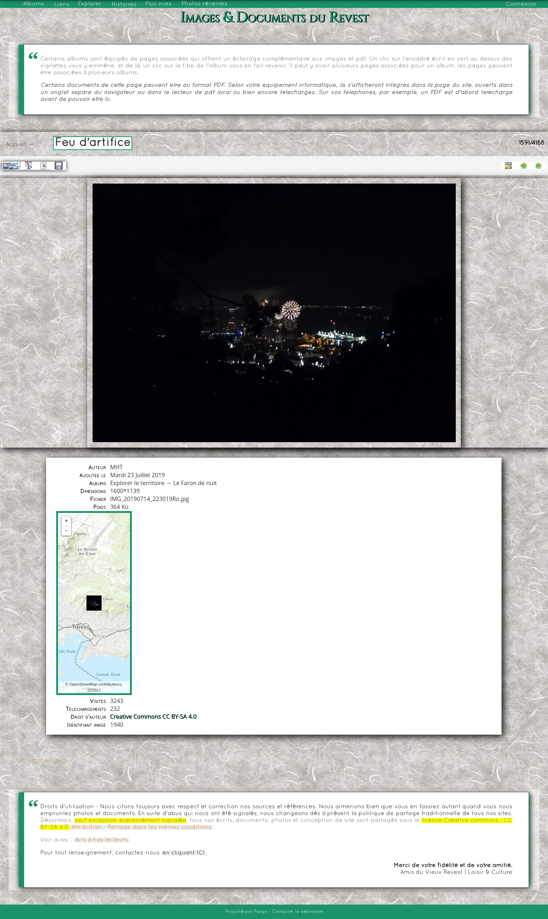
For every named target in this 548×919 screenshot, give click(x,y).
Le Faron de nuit (195, 483)
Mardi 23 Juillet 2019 (137, 475)
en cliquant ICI (183, 853)
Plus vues (158, 3)
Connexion (521, 4)
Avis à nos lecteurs (101, 840)
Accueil (16, 144)
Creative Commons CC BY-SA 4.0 (153, 717)
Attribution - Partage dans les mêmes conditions (141, 827)
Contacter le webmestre (297, 912)
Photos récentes (204, 3)
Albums (33, 3)
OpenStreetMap (84, 684)
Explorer (90, 3)
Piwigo (260, 912)
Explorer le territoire (137, 483)
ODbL (94, 690)
